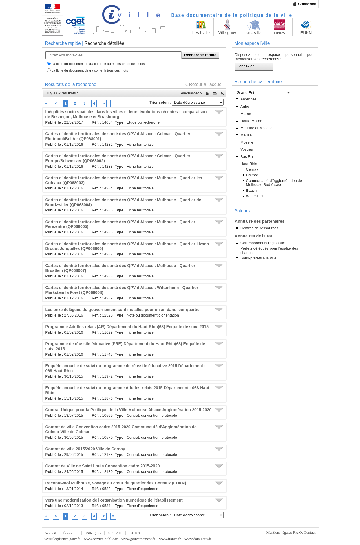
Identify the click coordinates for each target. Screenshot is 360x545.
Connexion (304, 3)
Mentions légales (279, 532)
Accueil (50, 533)
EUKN (134, 533)
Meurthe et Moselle (256, 128)
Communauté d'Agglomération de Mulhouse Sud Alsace (274, 182)
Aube (244, 106)
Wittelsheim (256, 196)
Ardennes (248, 99)
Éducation (70, 533)
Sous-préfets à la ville (258, 258)
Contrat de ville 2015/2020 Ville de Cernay (85, 449)
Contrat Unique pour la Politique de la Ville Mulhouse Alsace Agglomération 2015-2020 (128, 409)
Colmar (252, 175)
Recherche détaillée (104, 43)
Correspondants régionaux (262, 243)
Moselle (246, 142)
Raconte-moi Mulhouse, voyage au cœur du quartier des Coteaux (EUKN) (115, 483)
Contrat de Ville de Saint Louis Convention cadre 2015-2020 (102, 466)
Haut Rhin (248, 164)
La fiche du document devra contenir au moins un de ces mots (98, 63)
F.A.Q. (298, 532)
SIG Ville (115, 533)
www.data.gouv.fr (197, 539)
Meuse (246, 135)
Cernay (252, 169)
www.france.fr (170, 539)
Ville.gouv (93, 533)
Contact (309, 532)
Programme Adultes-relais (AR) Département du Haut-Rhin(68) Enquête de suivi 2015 (127, 326)
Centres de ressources (259, 228)
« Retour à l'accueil (204, 84)
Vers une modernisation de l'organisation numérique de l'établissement (114, 500)
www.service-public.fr (101, 539)
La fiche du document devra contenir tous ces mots (90, 70)
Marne (245, 113)
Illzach (251, 190)
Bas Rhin (248, 156)
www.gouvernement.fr (138, 539)
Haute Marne (251, 121)
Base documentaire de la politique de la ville (232, 15)
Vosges (246, 149)
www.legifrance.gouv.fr (62, 539)
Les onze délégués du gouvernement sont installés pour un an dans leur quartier (123, 309)
